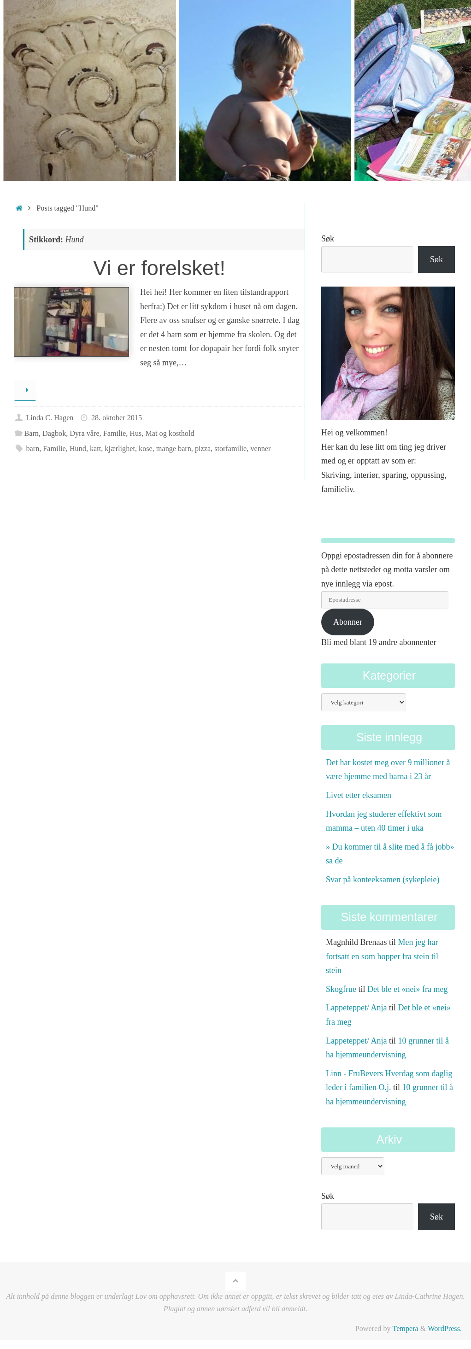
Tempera (405, 1329)
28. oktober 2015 (116, 418)
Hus (135, 433)
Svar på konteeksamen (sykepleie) (382, 879)
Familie (114, 433)
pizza (203, 449)
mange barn (173, 449)
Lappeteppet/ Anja (356, 1007)
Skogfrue (341, 989)
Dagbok (54, 433)
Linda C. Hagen (49, 418)
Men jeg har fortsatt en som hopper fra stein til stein (382, 956)
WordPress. (445, 1329)
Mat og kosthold (169, 433)
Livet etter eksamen (358, 795)
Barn (31, 433)
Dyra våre (84, 433)
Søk (327, 238)
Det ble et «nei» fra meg (407, 989)
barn (32, 449)
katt (95, 449)
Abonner (347, 622)
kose (146, 449)
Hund (78, 449)
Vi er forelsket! (159, 268)
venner (260, 449)
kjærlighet (120, 449)
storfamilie (230, 449)
